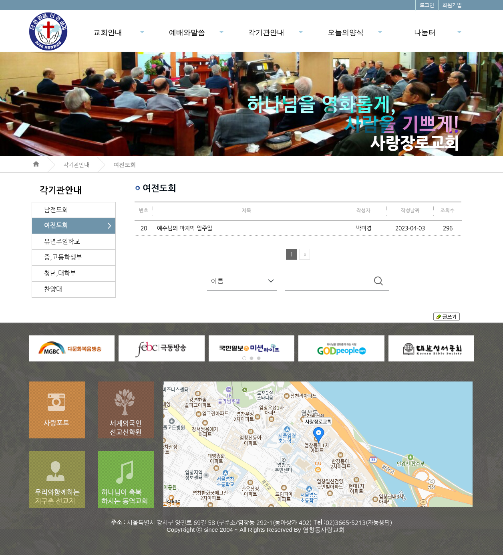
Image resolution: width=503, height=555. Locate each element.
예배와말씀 (197, 35)
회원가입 (452, 5)
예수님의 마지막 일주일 (184, 228)
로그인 (427, 5)
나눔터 (438, 35)
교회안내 (119, 35)
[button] (244, 358)
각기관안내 (276, 35)
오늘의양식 (355, 35)
